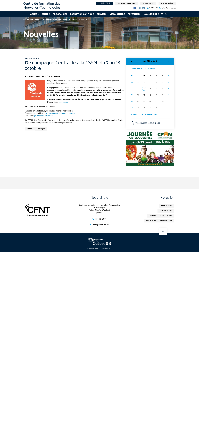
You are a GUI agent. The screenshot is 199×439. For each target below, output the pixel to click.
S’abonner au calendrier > (143, 68)
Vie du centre (117, 14)
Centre (46, 14)
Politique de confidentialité (159, 221)
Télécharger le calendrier (145, 123)
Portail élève (167, 3)
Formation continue (82, 14)
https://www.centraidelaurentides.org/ (59, 113)
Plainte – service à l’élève (160, 216)
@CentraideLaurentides (43, 115)
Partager (41, 128)
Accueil (34, 14)
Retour (30, 128)
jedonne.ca (63, 102)
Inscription (104, 3)
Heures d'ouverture (126, 3)
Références (134, 14)
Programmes (60, 14)
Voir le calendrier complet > (144, 114)
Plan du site (148, 3)
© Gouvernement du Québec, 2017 (99, 248)
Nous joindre (151, 14)
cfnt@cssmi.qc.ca (169, 8)
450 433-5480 (153, 8)
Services (101, 14)
